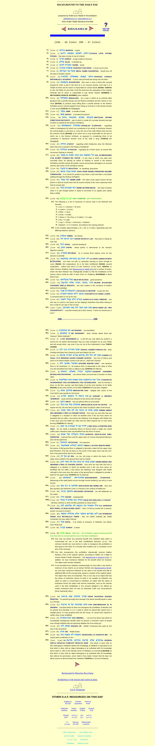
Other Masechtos (69, 732)
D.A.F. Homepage (77, 688)
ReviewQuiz (66, 716)
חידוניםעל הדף (89, 716)
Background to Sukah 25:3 (83, 269)
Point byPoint (88, 702)
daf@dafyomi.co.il (70, 19)
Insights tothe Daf (68, 702)
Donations (84, 740)
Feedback (70, 743)
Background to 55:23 (103, 568)
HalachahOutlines (64, 709)
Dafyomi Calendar (84, 736)
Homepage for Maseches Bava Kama (77, 680)
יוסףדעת (81, 716)
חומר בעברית (72, 740)
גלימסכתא (67, 723)
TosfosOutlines (74, 709)
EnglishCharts (82, 709)
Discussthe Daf (76, 723)
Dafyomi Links (83, 743)
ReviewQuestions (78, 702)
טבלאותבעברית (75, 716)
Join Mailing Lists (85, 732)
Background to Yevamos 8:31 (97, 557)
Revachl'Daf (91, 709)
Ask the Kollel (69, 736)
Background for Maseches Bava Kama (77, 673)
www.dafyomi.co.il (85, 19)
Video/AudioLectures (86, 723)
